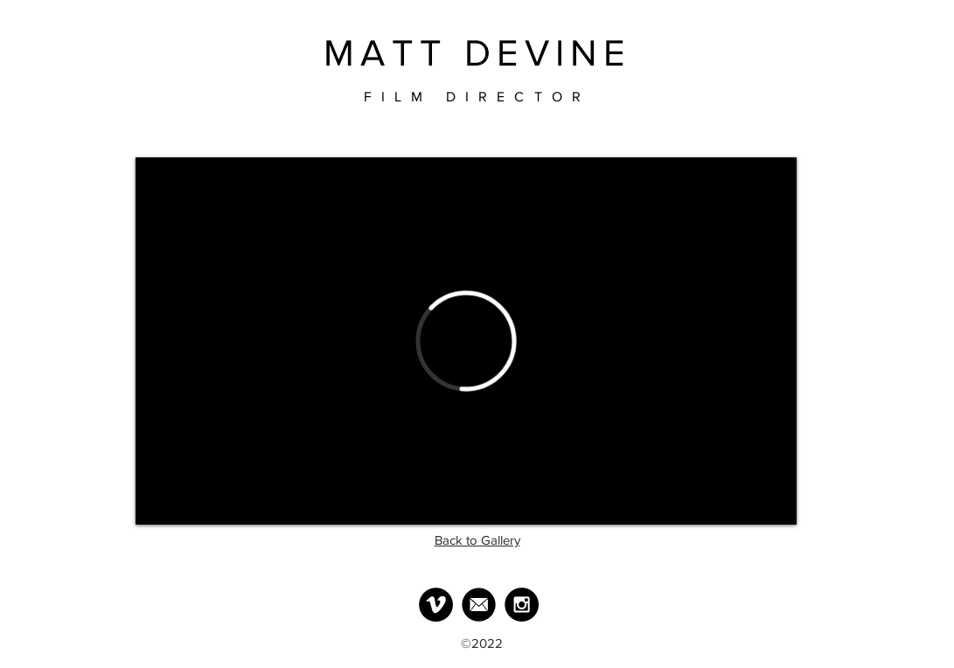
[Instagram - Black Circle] (522, 605)
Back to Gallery (477, 539)
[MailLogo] (479, 605)
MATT (386, 52)
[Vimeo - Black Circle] (436, 605)
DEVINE (547, 52)
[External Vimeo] (466, 341)
